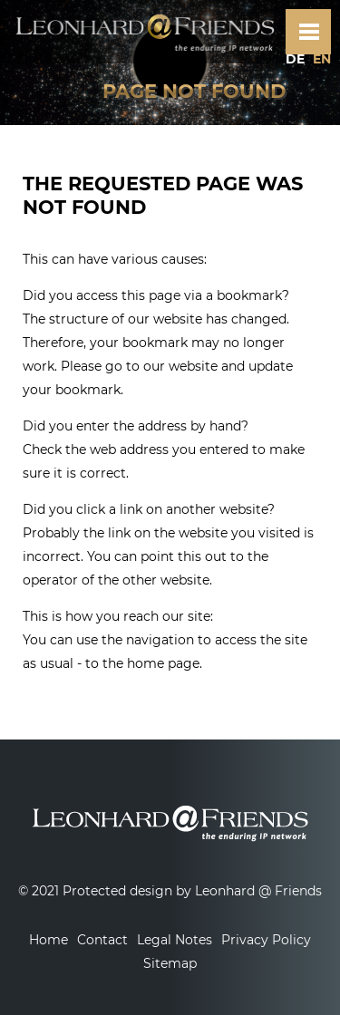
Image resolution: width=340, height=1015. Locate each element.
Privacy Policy (266, 940)
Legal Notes (174, 940)
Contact (102, 940)
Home (48, 940)
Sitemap (170, 963)
